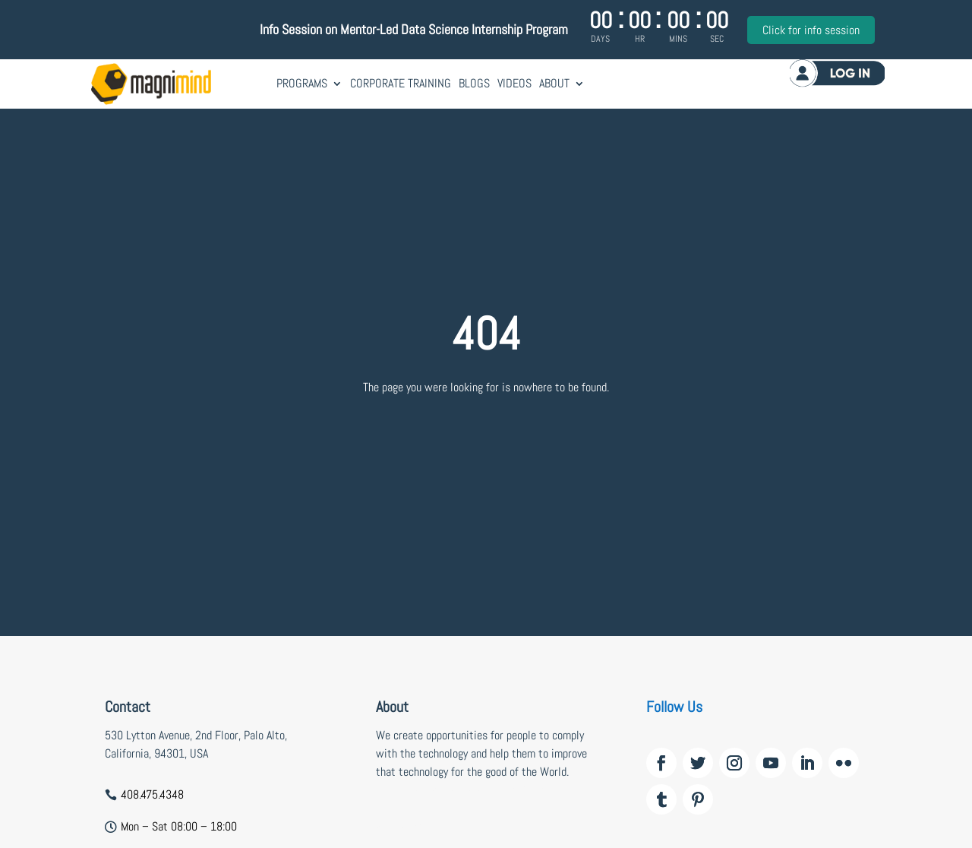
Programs (301, 83)
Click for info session (811, 30)
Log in (837, 72)
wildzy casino (407, 826)
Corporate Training (400, 83)
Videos (514, 83)
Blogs (474, 83)
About (554, 83)
